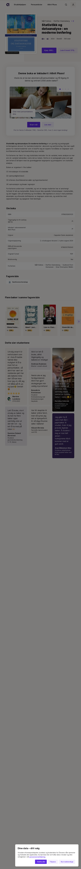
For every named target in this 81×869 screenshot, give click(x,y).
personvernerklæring (37, 857)
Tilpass (53, 862)
